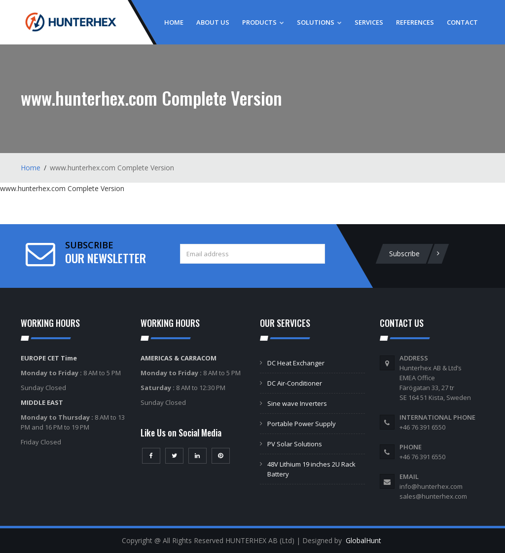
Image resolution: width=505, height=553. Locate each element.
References (415, 22)
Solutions (319, 22)
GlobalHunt (363, 540)
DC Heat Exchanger (296, 362)
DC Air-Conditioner (294, 383)
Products (263, 22)
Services (369, 22)
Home (173, 22)
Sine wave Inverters (297, 403)
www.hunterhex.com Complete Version (62, 188)
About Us (212, 22)
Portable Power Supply (301, 423)
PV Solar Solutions (294, 443)
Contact (462, 22)
